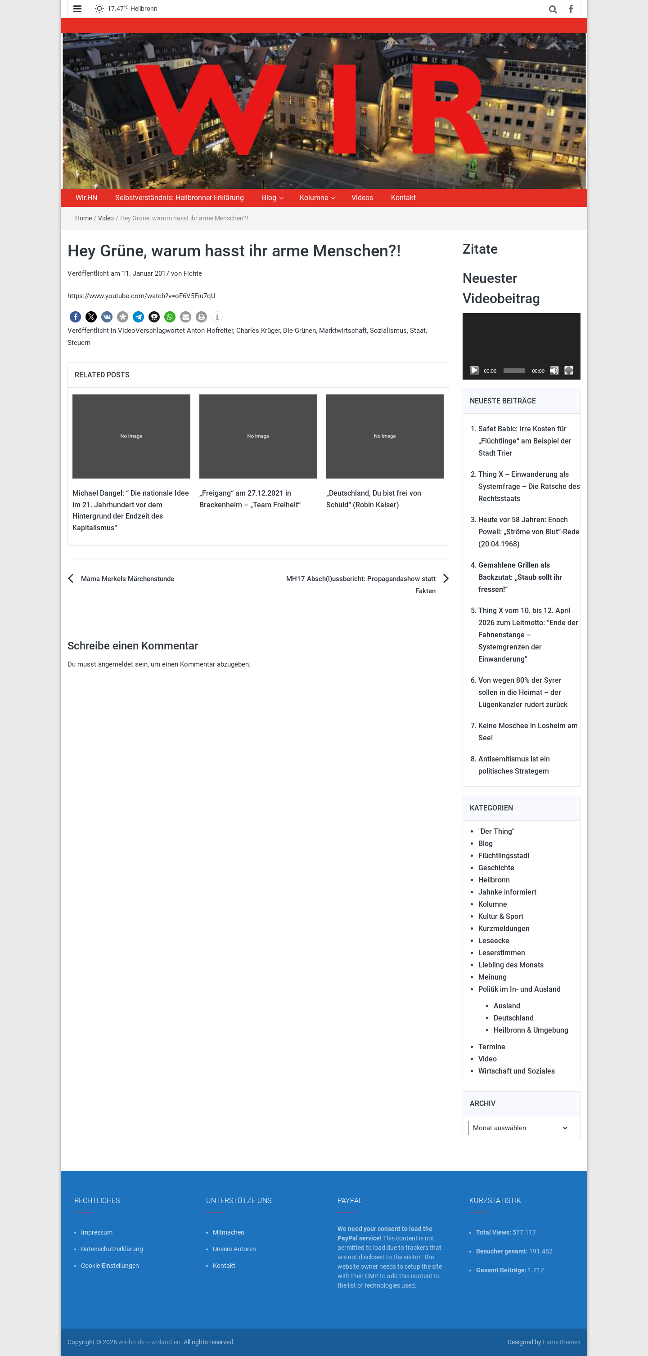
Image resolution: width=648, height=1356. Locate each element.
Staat (418, 331)
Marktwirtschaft (343, 331)
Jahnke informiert (507, 892)
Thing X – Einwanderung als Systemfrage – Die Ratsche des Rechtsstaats (529, 486)
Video (106, 218)
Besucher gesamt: (502, 1251)
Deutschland (514, 1018)
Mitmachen (228, 1232)
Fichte (193, 273)
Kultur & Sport (500, 916)
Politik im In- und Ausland (519, 989)
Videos (362, 197)
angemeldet (115, 664)
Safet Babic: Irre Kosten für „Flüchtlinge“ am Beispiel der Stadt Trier (525, 441)
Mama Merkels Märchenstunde (127, 579)
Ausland (507, 1006)
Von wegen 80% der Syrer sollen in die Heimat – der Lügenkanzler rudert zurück (522, 692)
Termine (491, 1047)
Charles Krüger (258, 331)
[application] (522, 346)
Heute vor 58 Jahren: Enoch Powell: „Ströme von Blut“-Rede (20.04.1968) (529, 531)
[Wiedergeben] (474, 370)
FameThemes (561, 1342)
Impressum (96, 1232)
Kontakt (403, 197)
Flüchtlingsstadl (503, 855)
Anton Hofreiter (210, 331)
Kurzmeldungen (504, 928)
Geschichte (496, 868)
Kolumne (314, 197)
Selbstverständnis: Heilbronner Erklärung (179, 197)
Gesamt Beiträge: (502, 1270)
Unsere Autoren (234, 1249)
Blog (269, 197)
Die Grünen (299, 331)
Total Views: (494, 1232)
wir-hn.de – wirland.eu (149, 1342)
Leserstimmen (501, 953)
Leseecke (493, 940)
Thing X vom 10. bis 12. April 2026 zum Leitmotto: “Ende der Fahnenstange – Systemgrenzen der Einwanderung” (528, 634)
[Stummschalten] (554, 370)
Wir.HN (86, 197)
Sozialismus (388, 331)
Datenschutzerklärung (112, 1249)
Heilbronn (494, 880)
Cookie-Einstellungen (110, 1265)
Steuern (79, 343)
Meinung (492, 977)
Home (83, 218)
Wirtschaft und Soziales (516, 1071)
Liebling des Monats (511, 965)
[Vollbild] (568, 370)
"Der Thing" (496, 831)
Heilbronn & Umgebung (531, 1030)
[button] (75, 316)
